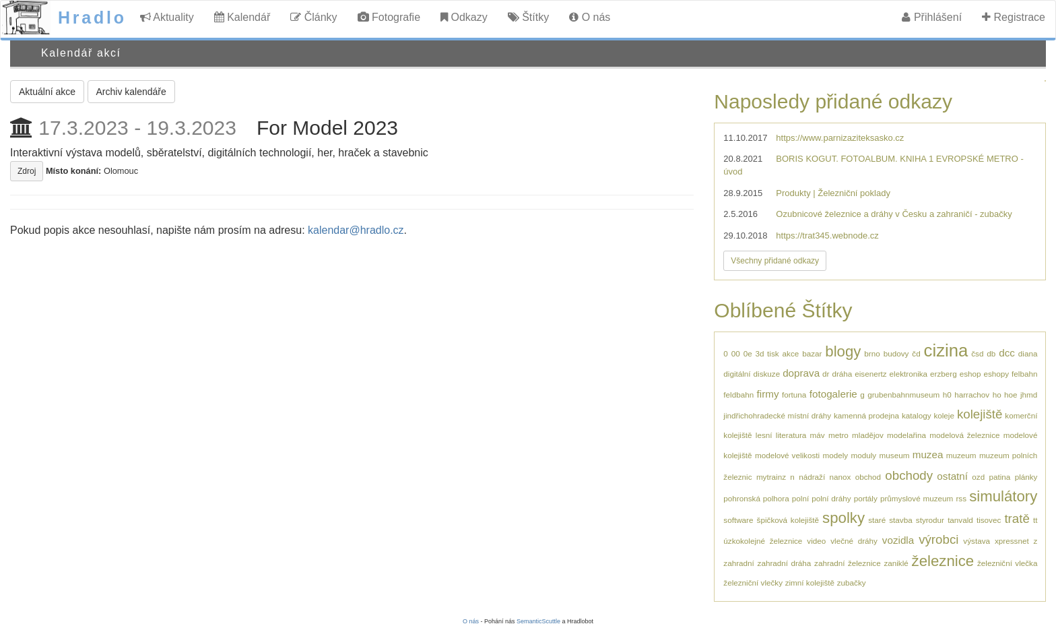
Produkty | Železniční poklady (833, 193)
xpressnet (1012, 540)
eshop (970, 373)
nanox (840, 476)
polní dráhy (831, 498)
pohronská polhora (756, 498)
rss (961, 498)
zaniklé (896, 563)
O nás (589, 17)
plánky (1026, 476)
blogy (843, 351)
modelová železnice (964, 435)
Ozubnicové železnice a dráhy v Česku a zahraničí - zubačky (894, 214)
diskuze (767, 373)
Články (313, 17)
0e (748, 353)
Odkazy (464, 17)
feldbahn (738, 394)
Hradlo (92, 17)
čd (916, 353)
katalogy (916, 415)
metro (838, 435)
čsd (977, 353)
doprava (801, 373)
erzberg (943, 373)
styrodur (930, 519)
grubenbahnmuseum (903, 394)
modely (835, 455)
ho (997, 394)
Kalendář (242, 17)
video (816, 540)
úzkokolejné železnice (762, 540)
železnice (943, 561)
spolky (843, 517)
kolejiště (980, 414)
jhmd (1028, 394)
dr (825, 373)
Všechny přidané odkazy (775, 260)
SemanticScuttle (538, 621)
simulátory (1003, 496)
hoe (1011, 394)
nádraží (812, 476)
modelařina (906, 435)
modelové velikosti (787, 455)
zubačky (851, 582)
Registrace (1013, 17)
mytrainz (771, 476)
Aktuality (167, 17)
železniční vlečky (753, 582)
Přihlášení (932, 17)
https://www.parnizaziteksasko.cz (840, 138)
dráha (842, 373)
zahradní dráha (785, 563)
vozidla (898, 540)
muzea (928, 454)
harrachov (971, 394)
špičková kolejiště (788, 519)
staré (877, 519)
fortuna (794, 394)
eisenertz (870, 373)
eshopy (996, 373)
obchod (868, 476)
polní (800, 498)
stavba (900, 519)
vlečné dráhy (854, 540)
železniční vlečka (1007, 563)
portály (866, 498)
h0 (947, 394)
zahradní (738, 563)
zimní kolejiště (809, 582)
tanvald (960, 519)
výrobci (938, 539)
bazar (812, 353)
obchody (909, 475)
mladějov (868, 435)
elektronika (909, 373)
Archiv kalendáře (131, 91)
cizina (946, 350)
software (738, 519)
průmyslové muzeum (916, 498)
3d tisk (767, 353)
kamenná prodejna (866, 415)
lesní (764, 435)
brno (872, 353)
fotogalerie (833, 394)
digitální (736, 373)
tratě (1016, 518)
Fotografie (389, 17)
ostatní (952, 476)
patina (999, 476)
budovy (896, 353)
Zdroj (27, 171)
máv (817, 435)
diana (1028, 353)
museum (895, 455)
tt (1035, 519)
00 (735, 353)
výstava (976, 540)
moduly (864, 455)
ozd (978, 476)
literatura (791, 435)
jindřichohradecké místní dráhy (777, 415)
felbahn (1024, 373)
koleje (943, 415)
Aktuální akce (47, 91)
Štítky (528, 17)
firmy (768, 394)
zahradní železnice (847, 563)
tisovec (989, 519)
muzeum (961, 455)
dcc (1007, 352)
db (991, 353)
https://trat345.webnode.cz (827, 235)
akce (791, 353)
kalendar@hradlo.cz (356, 230)
